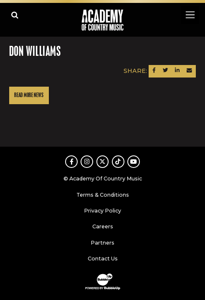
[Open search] (15, 15)
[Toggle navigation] (190, 15)
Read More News (28, 95)
